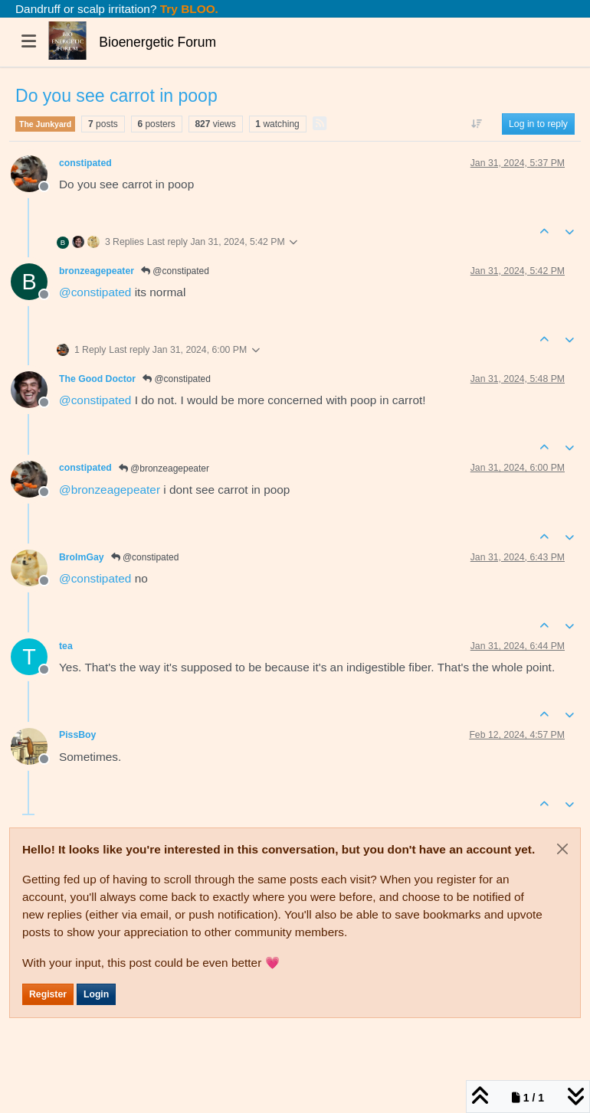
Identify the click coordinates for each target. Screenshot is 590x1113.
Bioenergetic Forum (157, 42)
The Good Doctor (97, 379)
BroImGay (81, 557)
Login (96, 994)
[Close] (562, 849)
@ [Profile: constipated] (95, 292)
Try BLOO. (187, 8)
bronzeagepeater (96, 271)
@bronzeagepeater (164, 468)
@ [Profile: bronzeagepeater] (109, 489)
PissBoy (77, 734)
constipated (85, 163)
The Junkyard (45, 124)
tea (66, 646)
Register (48, 994)
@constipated (175, 271)
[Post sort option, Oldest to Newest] (477, 124)
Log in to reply (538, 124)
